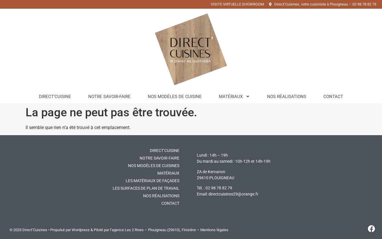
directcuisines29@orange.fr (233, 194)
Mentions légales (214, 230)
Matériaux (234, 96)
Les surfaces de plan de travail (146, 188)
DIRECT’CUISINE (164, 150)
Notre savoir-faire (109, 96)
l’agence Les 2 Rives (127, 230)
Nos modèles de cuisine (175, 96)
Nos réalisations (286, 96)
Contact (333, 96)
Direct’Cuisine (55, 96)
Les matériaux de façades (152, 180)
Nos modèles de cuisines (153, 165)
